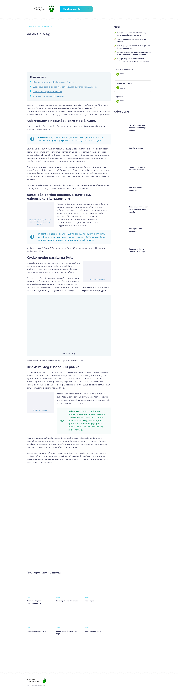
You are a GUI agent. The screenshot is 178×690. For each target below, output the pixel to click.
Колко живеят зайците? (135, 189)
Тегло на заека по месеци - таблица (137, 250)
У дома (31, 26)
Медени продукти (93, 631)
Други (39, 26)
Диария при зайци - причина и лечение (137, 168)
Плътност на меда (97, 279)
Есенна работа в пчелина (67, 601)
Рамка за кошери (40, 410)
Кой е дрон (89, 601)
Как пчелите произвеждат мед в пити (53, 82)
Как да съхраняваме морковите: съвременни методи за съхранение (133, 60)
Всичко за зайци (136, 148)
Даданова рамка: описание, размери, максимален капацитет (65, 87)
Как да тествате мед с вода (66, 632)
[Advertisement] (69, 54)
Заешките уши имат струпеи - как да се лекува (138, 209)
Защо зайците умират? (135, 230)
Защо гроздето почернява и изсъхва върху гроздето (133, 47)
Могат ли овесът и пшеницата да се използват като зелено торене (134, 53)
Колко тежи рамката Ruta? (47, 91)
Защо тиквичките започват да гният (131, 40)
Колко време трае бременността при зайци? (138, 127)
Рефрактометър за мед (37, 631)
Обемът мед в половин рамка (48, 96)
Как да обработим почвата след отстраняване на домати (131, 34)
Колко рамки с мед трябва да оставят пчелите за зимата (40, 222)
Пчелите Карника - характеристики (35, 602)
